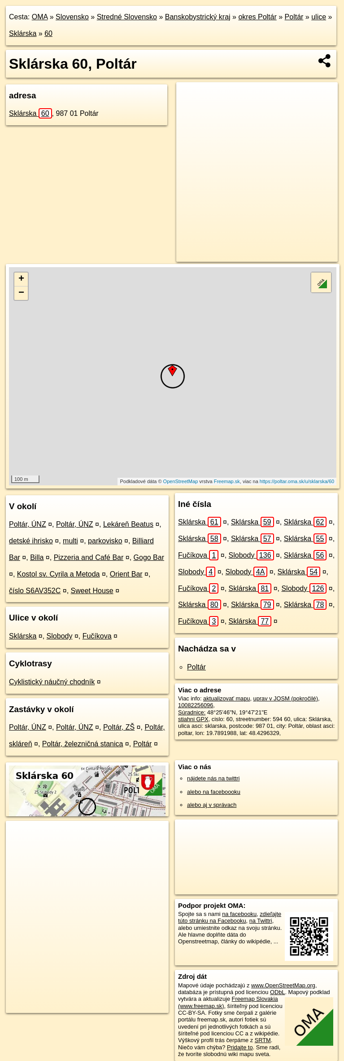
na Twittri (260, 920)
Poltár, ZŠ (119, 727)
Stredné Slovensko (127, 17)
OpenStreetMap (180, 481)
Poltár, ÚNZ (27, 524)
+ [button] (21, 279)
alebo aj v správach (211, 804)
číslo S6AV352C (35, 590)
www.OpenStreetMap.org (283, 985)
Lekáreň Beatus (128, 524)
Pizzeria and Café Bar (89, 557)
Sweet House (92, 590)
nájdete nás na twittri (213, 778)
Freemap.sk (227, 481)
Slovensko (72, 17)
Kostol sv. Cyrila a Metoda (58, 574)
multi (70, 541)
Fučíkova (97, 636)
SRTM (263, 1040)
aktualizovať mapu (226, 698)
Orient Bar (126, 574)
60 (48, 33)
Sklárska (22, 33)
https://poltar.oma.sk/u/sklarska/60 (297, 481)
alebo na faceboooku (213, 791)
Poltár (294, 17)
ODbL (277, 992)
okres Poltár (257, 17)
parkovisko (105, 541)
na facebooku (239, 914)
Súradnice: (191, 712)
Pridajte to (240, 1047)
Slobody (60, 636)
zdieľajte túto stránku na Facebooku (229, 917)
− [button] (21, 293)
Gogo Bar (149, 557)
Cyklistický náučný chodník (52, 682)
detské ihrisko (31, 541)
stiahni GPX (193, 719)
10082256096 (195, 705)
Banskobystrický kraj (198, 17)
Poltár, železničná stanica (82, 744)
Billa (37, 557)
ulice (318, 17)
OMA (40, 17)
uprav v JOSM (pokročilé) (285, 698)
